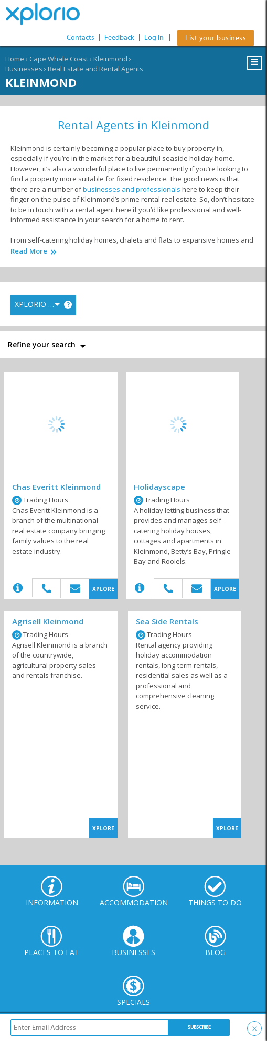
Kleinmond (110, 58)
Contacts (80, 37)
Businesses (23, 68)
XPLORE (103, 589)
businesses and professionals (131, 189)
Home (14, 58)
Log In (154, 37)
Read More (28, 251)
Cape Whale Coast (58, 58)
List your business (215, 38)
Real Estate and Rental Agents (95, 68)
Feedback (119, 37)
